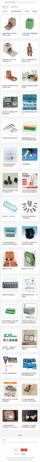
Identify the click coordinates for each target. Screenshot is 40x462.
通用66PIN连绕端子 (8, 295)
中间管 (27, 11)
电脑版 (23, 454)
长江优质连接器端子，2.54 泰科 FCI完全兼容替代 (30, 401)
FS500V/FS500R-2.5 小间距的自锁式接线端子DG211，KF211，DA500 (29, 322)
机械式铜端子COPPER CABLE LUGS (9, 34)
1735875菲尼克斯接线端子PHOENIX (30, 34)
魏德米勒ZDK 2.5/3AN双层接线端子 (10, 400)
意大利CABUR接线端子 (9, 373)
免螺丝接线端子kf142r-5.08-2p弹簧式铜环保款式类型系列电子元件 (29, 139)
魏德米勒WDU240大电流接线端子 (29, 348)
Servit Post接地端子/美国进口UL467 (29, 60)
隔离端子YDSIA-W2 (28, 269)
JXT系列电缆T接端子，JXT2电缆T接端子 (9, 165)
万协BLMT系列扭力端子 (10, 138)
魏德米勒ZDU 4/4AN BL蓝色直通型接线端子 (29, 374)
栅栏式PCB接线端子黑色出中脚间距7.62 (10, 191)
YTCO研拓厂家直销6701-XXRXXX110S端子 (30, 243)
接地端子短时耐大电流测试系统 (30, 86)
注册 (24, 450)
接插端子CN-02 (7, 269)
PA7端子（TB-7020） (9, 216)
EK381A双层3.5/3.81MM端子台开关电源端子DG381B (10, 322)
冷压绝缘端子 (26, 164)
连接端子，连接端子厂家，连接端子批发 (9, 348)
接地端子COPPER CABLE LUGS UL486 (10, 86)
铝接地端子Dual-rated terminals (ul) (9, 60)
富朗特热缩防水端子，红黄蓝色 (30, 295)
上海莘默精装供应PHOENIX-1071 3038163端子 (10, 427)
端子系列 (5, 11)
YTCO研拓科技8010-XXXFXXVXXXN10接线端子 (10, 244)
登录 (16, 450)
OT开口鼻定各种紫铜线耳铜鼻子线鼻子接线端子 (30, 191)
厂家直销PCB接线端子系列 (30, 112)
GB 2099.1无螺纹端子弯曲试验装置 (10, 112)
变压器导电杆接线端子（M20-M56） (29, 217)
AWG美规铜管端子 (16, 11)
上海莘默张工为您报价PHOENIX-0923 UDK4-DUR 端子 (29, 427)
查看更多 (20, 435)
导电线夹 (35, 11)
